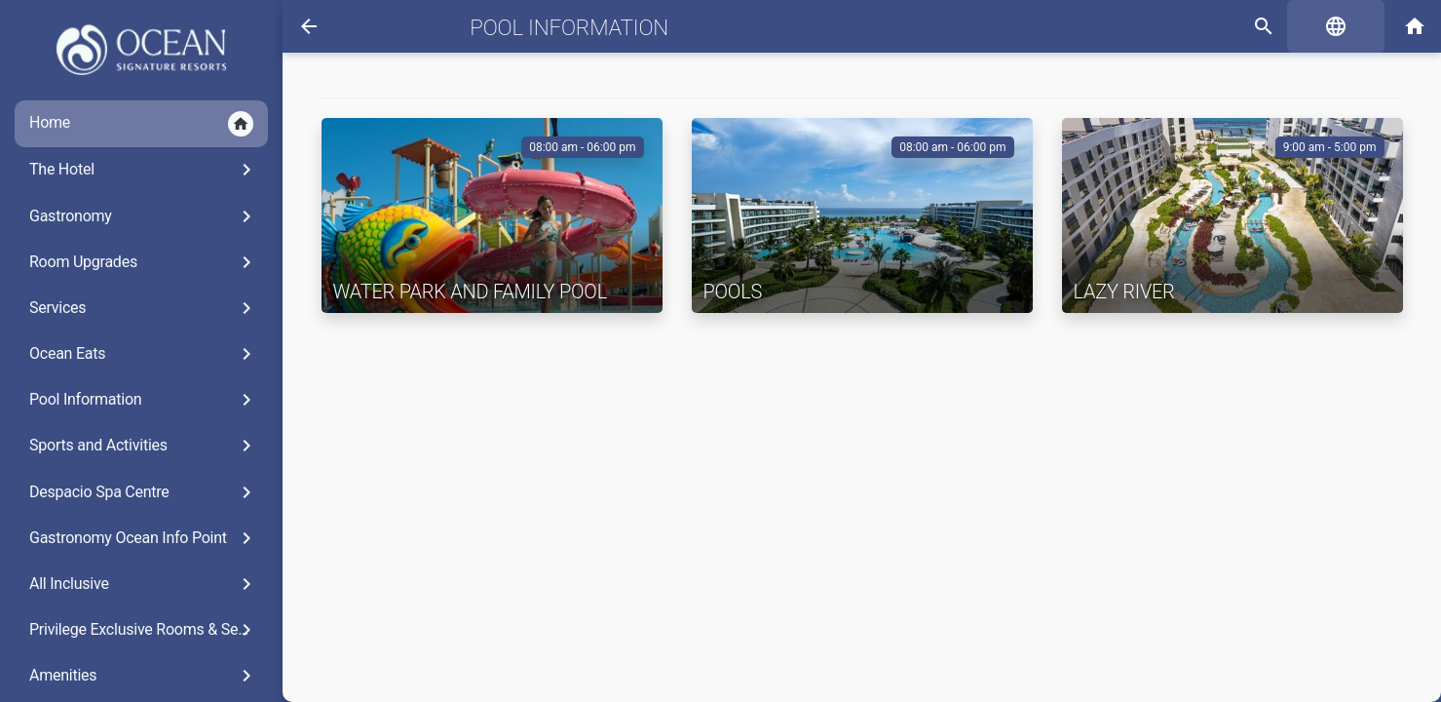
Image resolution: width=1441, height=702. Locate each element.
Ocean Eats (143, 354)
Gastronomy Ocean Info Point (143, 538)
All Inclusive (143, 584)
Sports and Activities (143, 445)
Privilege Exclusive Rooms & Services (148, 630)
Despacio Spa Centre (143, 492)
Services (143, 308)
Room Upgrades (143, 262)
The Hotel (143, 169)
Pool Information (143, 399)
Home (141, 123)
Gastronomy (143, 216)
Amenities (143, 675)
